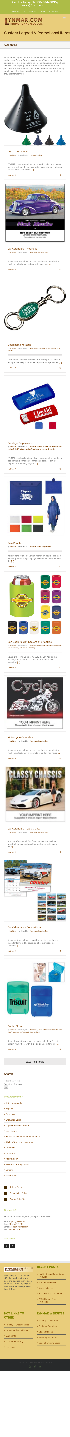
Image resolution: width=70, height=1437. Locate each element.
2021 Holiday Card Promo (51, 1293)
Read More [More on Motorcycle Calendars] (11, 758)
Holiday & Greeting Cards (17, 1324)
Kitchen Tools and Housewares (20, 1142)
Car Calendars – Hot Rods (22, 248)
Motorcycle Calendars (20, 737)
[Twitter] (6, 1246)
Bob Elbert (13, 155)
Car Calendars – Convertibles (24, 927)
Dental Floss (15, 1026)
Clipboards (11, 1335)
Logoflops (10, 1153)
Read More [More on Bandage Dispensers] (11, 469)
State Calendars (46, 1331)
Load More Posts (35, 1061)
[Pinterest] (12, 1246)
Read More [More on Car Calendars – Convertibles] (11, 951)
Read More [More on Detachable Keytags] (11, 368)
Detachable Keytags (19, 344)
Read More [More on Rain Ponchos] (11, 567)
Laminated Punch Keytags (17, 1330)
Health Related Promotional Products (50, 447)
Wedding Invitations (48, 1337)
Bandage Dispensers (20, 443)
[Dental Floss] (35, 989)
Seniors (9, 1169)
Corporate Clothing (14, 1341)
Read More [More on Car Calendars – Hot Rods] (11, 269)
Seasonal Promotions (45, 645)
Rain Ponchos (15, 543)
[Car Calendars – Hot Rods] (35, 212)
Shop (40, 155)
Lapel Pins (10, 1147)
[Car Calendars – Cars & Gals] (35, 794)
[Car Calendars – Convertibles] (35, 890)
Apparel (9, 1108)
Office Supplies (22, 449)
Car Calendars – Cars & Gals (24, 828)
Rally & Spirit (42, 547)
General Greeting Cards (49, 1342)
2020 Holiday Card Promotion (47, 1300)
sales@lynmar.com (35, 5)
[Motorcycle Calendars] (35, 703)
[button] (35, 1187)
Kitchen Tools (12, 449)
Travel (38, 1032)
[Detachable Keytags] (35, 308)
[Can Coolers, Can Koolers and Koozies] (35, 605)
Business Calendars (48, 1326)
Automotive (34, 155)
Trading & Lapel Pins (48, 1320)
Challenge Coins (13, 1119)
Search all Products (13, 1084)
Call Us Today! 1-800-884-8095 (34, 2)
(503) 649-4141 (18, 1221)
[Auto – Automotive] (35, 114)
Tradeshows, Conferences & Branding (43, 449)
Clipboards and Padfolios (17, 1125)
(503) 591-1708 (15, 1224)
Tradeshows (11, 1175)
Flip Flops (10, 1347)
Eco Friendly (11, 1131)
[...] (32, 169)
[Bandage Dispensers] (35, 406)
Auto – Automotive (18, 151)
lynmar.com (14, 1229)
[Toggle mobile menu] (64, 18)
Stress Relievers (46, 1288)
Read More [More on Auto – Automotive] (11, 175)
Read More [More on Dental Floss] (11, 1049)
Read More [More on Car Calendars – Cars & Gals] (11, 852)
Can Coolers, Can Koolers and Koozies (30, 641)
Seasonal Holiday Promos (17, 1164)
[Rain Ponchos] (35, 507)
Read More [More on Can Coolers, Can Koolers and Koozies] (11, 668)
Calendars (41, 252)
